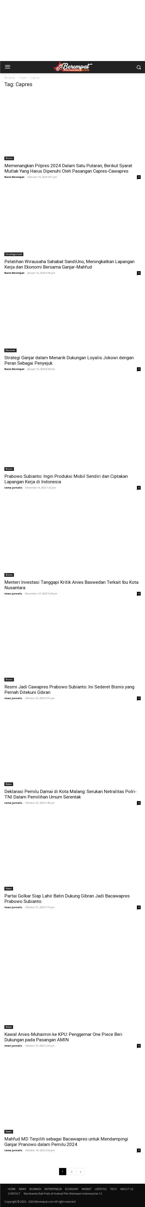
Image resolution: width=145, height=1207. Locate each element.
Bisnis (9, 158)
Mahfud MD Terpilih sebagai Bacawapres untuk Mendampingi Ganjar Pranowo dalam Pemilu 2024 (66, 1141)
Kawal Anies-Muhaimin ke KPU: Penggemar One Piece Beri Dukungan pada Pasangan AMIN (63, 1037)
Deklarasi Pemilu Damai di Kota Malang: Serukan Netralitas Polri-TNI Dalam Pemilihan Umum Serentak (70, 794)
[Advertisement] (72, 30)
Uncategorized (14, 254)
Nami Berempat (14, 177)
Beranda (9, 78)
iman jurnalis (13, 593)
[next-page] (80, 1171)
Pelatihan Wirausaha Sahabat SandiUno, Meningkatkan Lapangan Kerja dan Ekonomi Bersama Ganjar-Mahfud (69, 264)
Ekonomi (10, 350)
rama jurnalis (13, 487)
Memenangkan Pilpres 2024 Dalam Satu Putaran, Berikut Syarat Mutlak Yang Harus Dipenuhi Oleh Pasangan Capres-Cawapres (68, 168)
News (9, 784)
